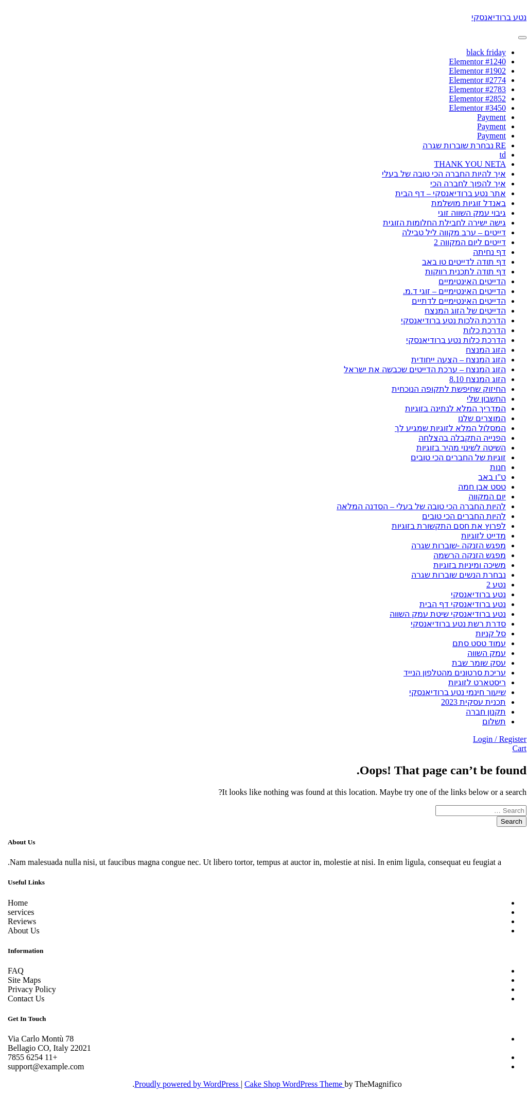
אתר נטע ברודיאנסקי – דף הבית (447, 193)
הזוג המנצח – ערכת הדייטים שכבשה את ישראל (421, 369)
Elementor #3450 (473, 107)
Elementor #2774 (473, 80)
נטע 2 (492, 584)
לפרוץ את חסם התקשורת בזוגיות (445, 526)
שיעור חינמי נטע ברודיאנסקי (454, 692)
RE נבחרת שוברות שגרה (460, 145)
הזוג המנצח (482, 349)
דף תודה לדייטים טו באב (460, 261)
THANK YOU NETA (466, 164)
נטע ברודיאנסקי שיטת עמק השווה (444, 614)
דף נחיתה (485, 252)
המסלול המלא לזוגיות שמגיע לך (446, 428)
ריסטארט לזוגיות (473, 682)
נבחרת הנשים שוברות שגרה (455, 574)
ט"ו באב (488, 477)
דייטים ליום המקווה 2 (466, 242)
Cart (515, 748)
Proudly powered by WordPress (184, 1084)
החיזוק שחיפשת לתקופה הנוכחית (445, 389)
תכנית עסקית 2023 (469, 702)
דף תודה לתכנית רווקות (461, 271)
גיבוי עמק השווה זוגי (468, 213)
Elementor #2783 (473, 89)
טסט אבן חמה (478, 486)
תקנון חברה (482, 711)
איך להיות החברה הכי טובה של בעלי (440, 173)
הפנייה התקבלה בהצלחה (458, 437)
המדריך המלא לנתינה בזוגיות (451, 408)
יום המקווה (483, 496)
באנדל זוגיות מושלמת (465, 203)
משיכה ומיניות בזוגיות (466, 565)
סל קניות (487, 633)
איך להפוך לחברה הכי (464, 183)
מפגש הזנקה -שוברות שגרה (455, 545)
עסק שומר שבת (475, 662)
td (499, 154)
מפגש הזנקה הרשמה (466, 555)
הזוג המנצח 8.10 (474, 379)
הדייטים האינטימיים (468, 281)
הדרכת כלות (481, 330)
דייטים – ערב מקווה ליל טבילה (450, 232)
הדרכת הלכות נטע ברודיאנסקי (449, 320)
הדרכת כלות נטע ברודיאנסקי (452, 340)
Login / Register (496, 739)
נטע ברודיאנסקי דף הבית (459, 604)
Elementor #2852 (473, 98)
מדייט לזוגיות (480, 535)
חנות (494, 467)
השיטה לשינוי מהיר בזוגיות (457, 447)
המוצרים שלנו (478, 418)
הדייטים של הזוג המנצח (461, 310)
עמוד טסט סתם (475, 643)
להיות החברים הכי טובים (460, 516)
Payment (487, 117)
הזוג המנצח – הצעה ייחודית (455, 359)
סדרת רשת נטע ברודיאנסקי (454, 623)
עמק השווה (483, 653)
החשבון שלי (482, 398)
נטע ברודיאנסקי (495, 17)
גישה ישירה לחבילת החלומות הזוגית (440, 222)
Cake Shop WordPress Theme (291, 1084)
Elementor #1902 (473, 70)
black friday (482, 52)
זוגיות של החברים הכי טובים (454, 457)
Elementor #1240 (473, 61)
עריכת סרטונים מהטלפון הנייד (451, 672)
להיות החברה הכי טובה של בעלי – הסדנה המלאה (417, 506)
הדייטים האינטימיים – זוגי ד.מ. (450, 291)
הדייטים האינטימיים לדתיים (455, 301)
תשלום (490, 721)
